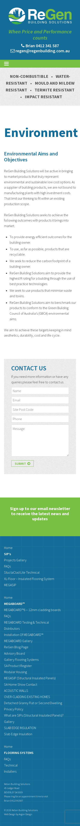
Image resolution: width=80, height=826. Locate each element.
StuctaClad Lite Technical (22, 572)
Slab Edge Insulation (18, 734)
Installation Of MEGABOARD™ (23, 635)
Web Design (10, 814)
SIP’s (7, 554)
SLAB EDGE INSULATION (20, 728)
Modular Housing (15, 672)
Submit (22, 463)
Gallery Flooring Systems (21, 659)
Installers (10, 771)
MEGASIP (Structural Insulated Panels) (30, 678)
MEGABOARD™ (14, 603)
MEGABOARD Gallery (18, 641)
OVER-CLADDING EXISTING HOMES (27, 697)
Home (8, 548)
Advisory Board (14, 653)
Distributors (12, 628)
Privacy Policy (13, 709)
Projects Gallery (15, 560)
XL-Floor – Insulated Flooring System (29, 579)
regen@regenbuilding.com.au (43, 50)
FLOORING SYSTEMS (18, 753)
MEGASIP (10, 585)
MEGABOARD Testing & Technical (26, 622)
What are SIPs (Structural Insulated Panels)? (34, 715)
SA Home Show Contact (20, 684)
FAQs (7, 566)
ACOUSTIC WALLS (16, 690)
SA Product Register (18, 666)
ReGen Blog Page (16, 647)
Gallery (9, 721)
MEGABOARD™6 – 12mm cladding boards (32, 610)
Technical (11, 765)
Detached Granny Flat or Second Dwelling (33, 703)
